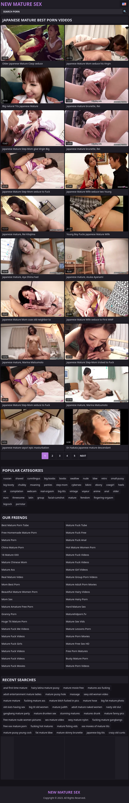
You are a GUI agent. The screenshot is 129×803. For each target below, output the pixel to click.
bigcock (7, 504)
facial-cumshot (56, 497)
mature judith (60, 707)
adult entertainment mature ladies (22, 694)
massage (75, 694)
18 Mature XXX (10, 554)
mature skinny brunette (70, 732)
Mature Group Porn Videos (81, 577)
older (116, 491)
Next (83, 455)
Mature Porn (9, 540)
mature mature (11, 700)
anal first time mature (15, 687)
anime (96, 491)
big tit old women (38, 707)
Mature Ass (8, 569)
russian (7, 478)
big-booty (8, 484)
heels (121, 484)
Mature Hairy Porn (77, 599)
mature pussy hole (55, 694)
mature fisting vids (67, 726)
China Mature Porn (13, 547)
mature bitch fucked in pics (64, 700)
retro (104, 478)
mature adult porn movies (81, 584)
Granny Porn (9, 614)
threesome (19, 497)
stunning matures (70, 713)
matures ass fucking (99, 687)
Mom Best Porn (11, 584)
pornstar (20, 504)
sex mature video (54, 719)
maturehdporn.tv (76, 614)
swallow (74, 478)
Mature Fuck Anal (76, 540)
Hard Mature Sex (76, 606)
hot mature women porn (80, 547)
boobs (62, 478)
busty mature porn (77, 658)
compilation (16, 491)
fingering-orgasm (103, 497)
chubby (22, 484)
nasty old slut (113, 707)
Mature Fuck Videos (13, 636)
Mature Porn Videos (77, 666)
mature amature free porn (17, 606)
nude (86, 478)
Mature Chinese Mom (14, 562)
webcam (31, 491)
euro (6, 497)
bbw (95, 478)
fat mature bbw (44, 732)
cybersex (76, 484)
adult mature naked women (87, 707)
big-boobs (49, 478)
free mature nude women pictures (22, 719)
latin (31, 497)
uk (4, 491)
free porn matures (77, 651)
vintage (74, 491)
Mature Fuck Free (76, 532)
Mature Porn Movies (78, 636)
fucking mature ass (34, 700)
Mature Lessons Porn (78, 628)
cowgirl (110, 484)
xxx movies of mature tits (95, 726)
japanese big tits (96, 732)
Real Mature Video (12, 577)
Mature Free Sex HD (77, 643)
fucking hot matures (42, 726)
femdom (85, 497)
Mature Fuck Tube (76, 525)
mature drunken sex (45, 713)
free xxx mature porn (15, 726)
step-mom (62, 484)
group (40, 497)
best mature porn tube (15, 525)
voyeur (85, 491)
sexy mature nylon (78, 719)
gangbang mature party (16, 713)
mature (72, 497)
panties (48, 484)
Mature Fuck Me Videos (15, 628)
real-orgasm (47, 491)
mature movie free (73, 687)
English (124, 4)
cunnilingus (33, 478)
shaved (19, 478)
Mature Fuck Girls (12, 643)
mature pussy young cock (17, 732)
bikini (88, 484)
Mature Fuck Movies (13, 666)
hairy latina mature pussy (45, 687)
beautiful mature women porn (19, 591)
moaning (35, 484)
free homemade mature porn (19, 532)
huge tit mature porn (14, 621)
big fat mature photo (112, 700)
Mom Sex (7, 599)
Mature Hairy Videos (78, 591)
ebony (98, 484)
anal (106, 491)
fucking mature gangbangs (107, 719)
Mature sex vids (75, 621)
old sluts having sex (14, 707)
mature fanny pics (114, 713)
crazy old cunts (117, 732)
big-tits (62, 491)
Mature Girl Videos (77, 569)
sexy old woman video (96, 694)
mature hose (90, 700)
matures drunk (92, 713)
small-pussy (117, 478)
